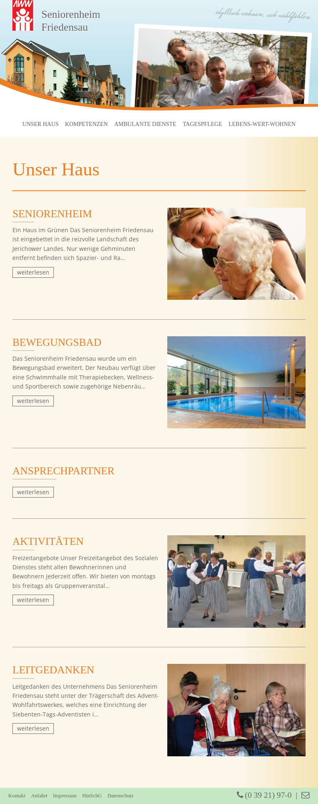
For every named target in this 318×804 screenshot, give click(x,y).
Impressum (65, 796)
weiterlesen (33, 272)
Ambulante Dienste (145, 124)
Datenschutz (121, 796)
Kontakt (16, 796)
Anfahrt (39, 796)
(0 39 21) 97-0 (264, 795)
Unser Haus (40, 124)
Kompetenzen (86, 124)
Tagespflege (202, 124)
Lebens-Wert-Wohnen (262, 124)
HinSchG (92, 796)
